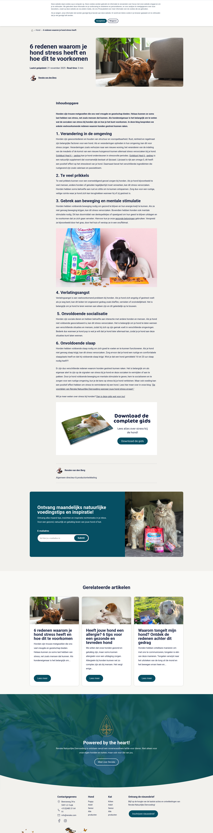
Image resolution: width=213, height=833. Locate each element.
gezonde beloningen (125, 215)
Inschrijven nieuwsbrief (143, 811)
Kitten (110, 799)
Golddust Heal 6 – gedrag (68, 152)
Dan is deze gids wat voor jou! (110, 393)
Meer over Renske (106, 759)
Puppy (90, 799)
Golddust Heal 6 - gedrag (141, 152)
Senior (90, 805)
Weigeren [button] (113, 21)
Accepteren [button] (100, 21)
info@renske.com (68, 812)
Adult (90, 802)
